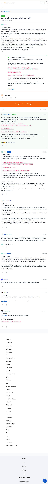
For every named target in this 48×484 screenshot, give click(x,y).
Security (24, 458)
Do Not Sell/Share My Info (24, 478)
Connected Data (10, 358)
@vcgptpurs (4, 301)
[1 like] (6, 95)
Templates (9, 420)
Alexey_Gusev (6, 311)
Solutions (8, 361)
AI (6, 355)
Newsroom (9, 442)
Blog (7, 436)
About (7, 430)
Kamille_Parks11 (7, 114)
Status (8, 439)
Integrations (9, 346)
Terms (24, 474)
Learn (7, 383)
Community (9, 417)
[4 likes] (7, 142)
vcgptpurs (5, 279)
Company (8, 426)
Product (8, 364)
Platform (8, 340)
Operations (9, 371)
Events (8, 389)
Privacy (24, 470)
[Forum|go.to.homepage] (9, 3)
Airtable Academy (11, 386)
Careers (8, 433)
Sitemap (24, 466)
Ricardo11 (5, 292)
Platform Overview (11, 343)
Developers (9, 414)
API (24, 462)
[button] (2, 3)
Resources (9, 405)
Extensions (9, 349)
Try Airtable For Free (11, 445)
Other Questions (6, 11)
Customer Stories (10, 399)
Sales (7, 377)
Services (8, 411)
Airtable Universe (10, 424)
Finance (8, 380)
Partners (8, 408)
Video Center (9, 392)
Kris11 (5, 24)
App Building (9, 352)
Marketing (9, 368)
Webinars (8, 402)
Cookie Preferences (24, 481)
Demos (8, 396)
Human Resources (11, 374)
